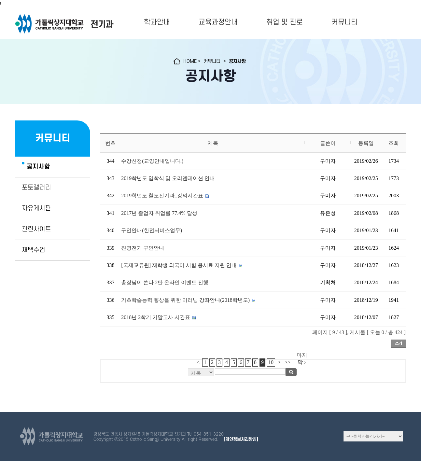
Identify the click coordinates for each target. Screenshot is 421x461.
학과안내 (157, 22)
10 (271, 362)
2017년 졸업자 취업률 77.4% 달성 (159, 213)
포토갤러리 (36, 187)
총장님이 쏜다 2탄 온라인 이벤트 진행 (164, 282)
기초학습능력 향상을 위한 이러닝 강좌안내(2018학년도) (185, 300)
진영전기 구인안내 (142, 248)
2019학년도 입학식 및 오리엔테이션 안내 (168, 178)
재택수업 (33, 250)
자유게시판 (36, 208)
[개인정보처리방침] (241, 439)
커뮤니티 (344, 22)
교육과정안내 (218, 22)
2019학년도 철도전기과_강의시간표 (162, 195)
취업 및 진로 (284, 22)
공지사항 (38, 166)
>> (287, 362)
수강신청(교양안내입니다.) (152, 161)
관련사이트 (36, 229)
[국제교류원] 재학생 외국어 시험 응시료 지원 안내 (179, 265)
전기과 (102, 24)
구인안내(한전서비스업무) (151, 230)
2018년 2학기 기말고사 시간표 (155, 317)
